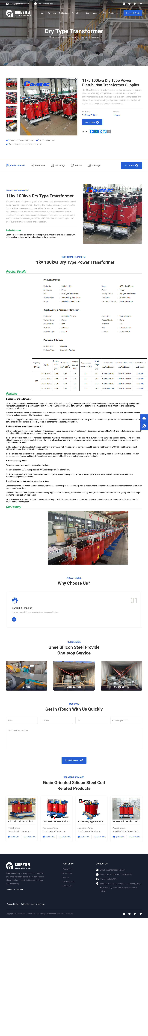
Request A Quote (133, 13)
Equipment (67, 869)
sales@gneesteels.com (115, 870)
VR (104, 13)
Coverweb (69, 914)
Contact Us (113, 13)
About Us (96, 13)
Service (65, 878)
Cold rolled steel (28, 904)
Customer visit (68, 882)
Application (63, 13)
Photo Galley (77, 13)
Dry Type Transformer (90, 37)
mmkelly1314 (111, 879)
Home (42, 13)
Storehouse (67, 874)
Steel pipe (40, 904)
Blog (87, 13)
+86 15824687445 (124, 875)
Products (52, 13)
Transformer (74, 37)
